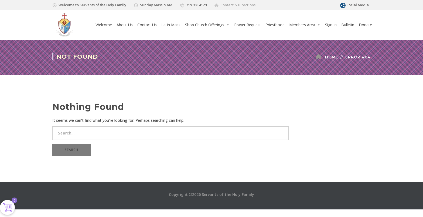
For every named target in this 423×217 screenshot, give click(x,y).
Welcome (103, 24)
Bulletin (347, 24)
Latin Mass (170, 24)
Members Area (304, 25)
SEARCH (71, 149)
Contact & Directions (237, 4)
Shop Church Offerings (207, 25)
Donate (365, 24)
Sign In (331, 24)
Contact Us (147, 24)
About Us (125, 24)
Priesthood (275, 24)
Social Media (357, 4)
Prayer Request (247, 24)
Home (331, 57)
